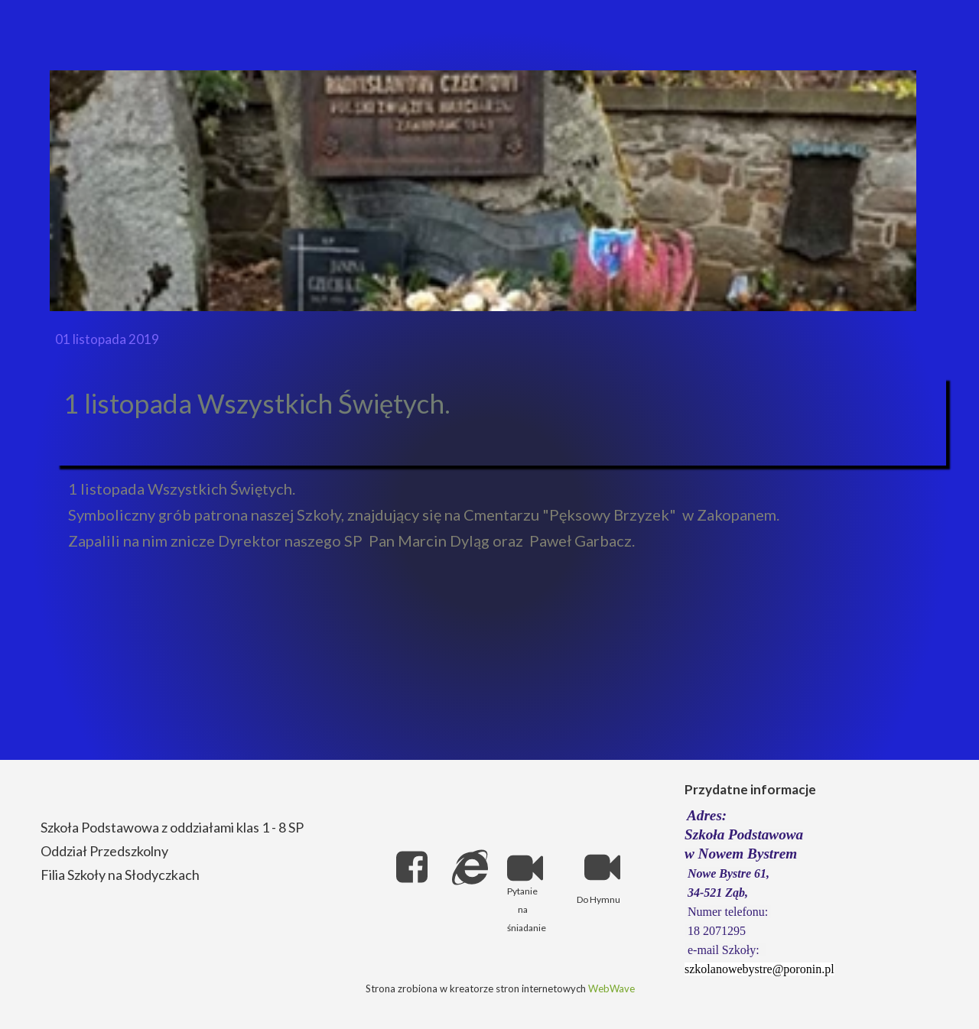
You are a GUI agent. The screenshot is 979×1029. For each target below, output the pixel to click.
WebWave (611, 988)
